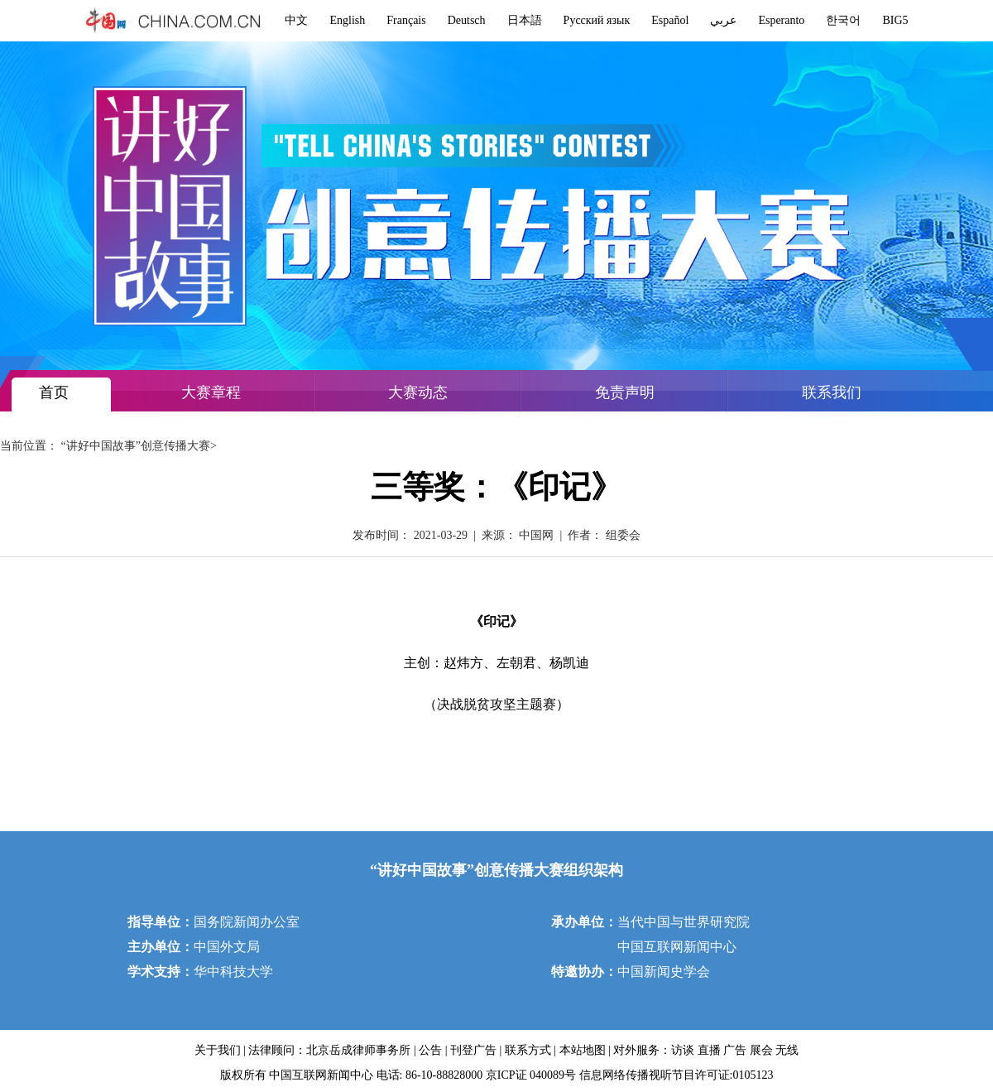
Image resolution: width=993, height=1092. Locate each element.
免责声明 (625, 392)
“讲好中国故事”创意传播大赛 (135, 446)
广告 (734, 1050)
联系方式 (528, 1050)
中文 (296, 20)
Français (405, 20)
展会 (761, 1050)
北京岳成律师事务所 (358, 1050)
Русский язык (597, 20)
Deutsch (467, 20)
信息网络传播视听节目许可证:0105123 (676, 1075)
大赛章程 (211, 392)
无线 (787, 1050)
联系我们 (831, 392)
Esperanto (781, 20)
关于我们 (217, 1050)
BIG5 (895, 20)
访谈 (682, 1050)
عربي (723, 20)
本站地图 (582, 1050)
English (347, 20)
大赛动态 (418, 392)
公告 (430, 1050)
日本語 (524, 20)
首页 (54, 392)
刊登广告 (473, 1050)
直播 (709, 1050)
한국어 (843, 20)
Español (669, 20)
